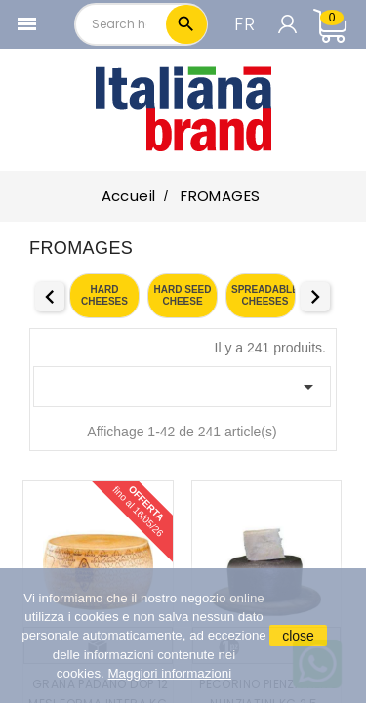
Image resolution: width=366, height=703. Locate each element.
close (298, 635)
